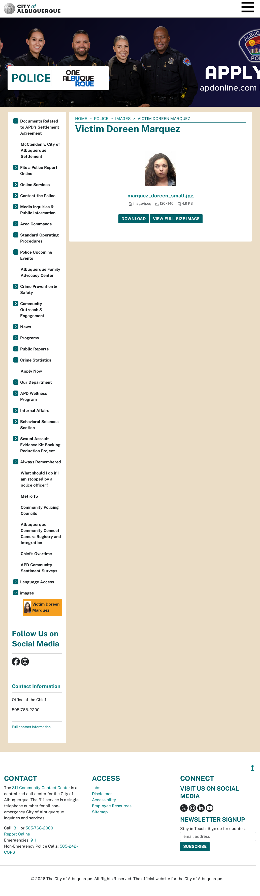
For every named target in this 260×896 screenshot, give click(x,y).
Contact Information (36, 686)
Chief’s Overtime (36, 553)
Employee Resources (112, 805)
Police (101, 118)
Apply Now (31, 371)
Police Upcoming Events (36, 255)
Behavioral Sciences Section (39, 424)
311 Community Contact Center (41, 787)
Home (81, 118)
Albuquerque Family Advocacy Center (40, 272)
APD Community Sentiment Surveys (39, 567)
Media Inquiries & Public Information (37, 209)
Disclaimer (102, 793)
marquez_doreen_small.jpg (160, 196)
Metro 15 (29, 496)
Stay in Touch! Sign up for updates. (213, 828)
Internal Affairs (34, 410)
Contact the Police (37, 195)
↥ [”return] (252, 767)
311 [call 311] (17, 828)
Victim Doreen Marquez (41, 607)
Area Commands (36, 224)
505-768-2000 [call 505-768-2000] (39, 828)
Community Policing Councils (40, 510)
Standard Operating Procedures (39, 238)
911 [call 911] (33, 840)
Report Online (17, 834)
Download (133, 218)
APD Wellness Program (33, 396)
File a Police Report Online (38, 170)
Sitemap (100, 812)
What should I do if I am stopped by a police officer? (40, 479)
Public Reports (34, 349)
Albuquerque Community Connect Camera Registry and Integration (41, 533)
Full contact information (31, 727)
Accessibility (104, 799)
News (25, 326)
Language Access (37, 582)
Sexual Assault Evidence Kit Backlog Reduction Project (40, 444)
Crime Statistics (35, 360)
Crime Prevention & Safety (38, 289)
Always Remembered (40, 462)
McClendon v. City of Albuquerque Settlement (40, 150)
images (123, 118)
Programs (29, 338)
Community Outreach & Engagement (32, 309)
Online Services (35, 184)
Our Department (36, 382)
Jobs (96, 787)
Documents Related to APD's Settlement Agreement (39, 127)
